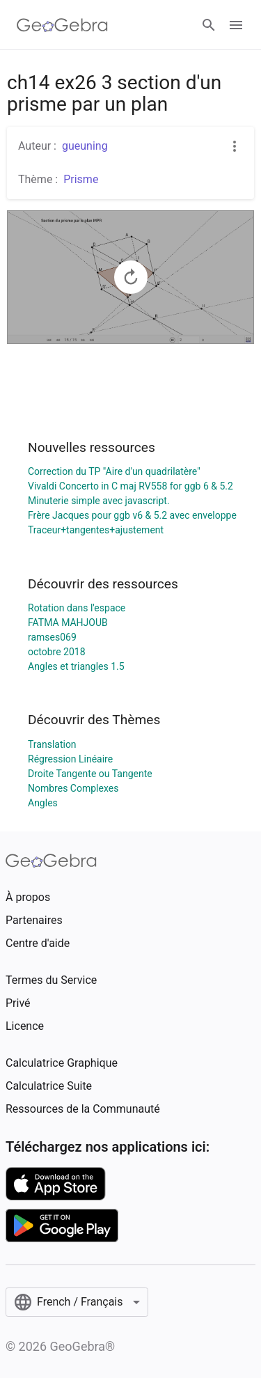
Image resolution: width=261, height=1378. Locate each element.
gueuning (85, 145)
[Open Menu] (236, 25)
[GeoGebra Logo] (62, 25)
